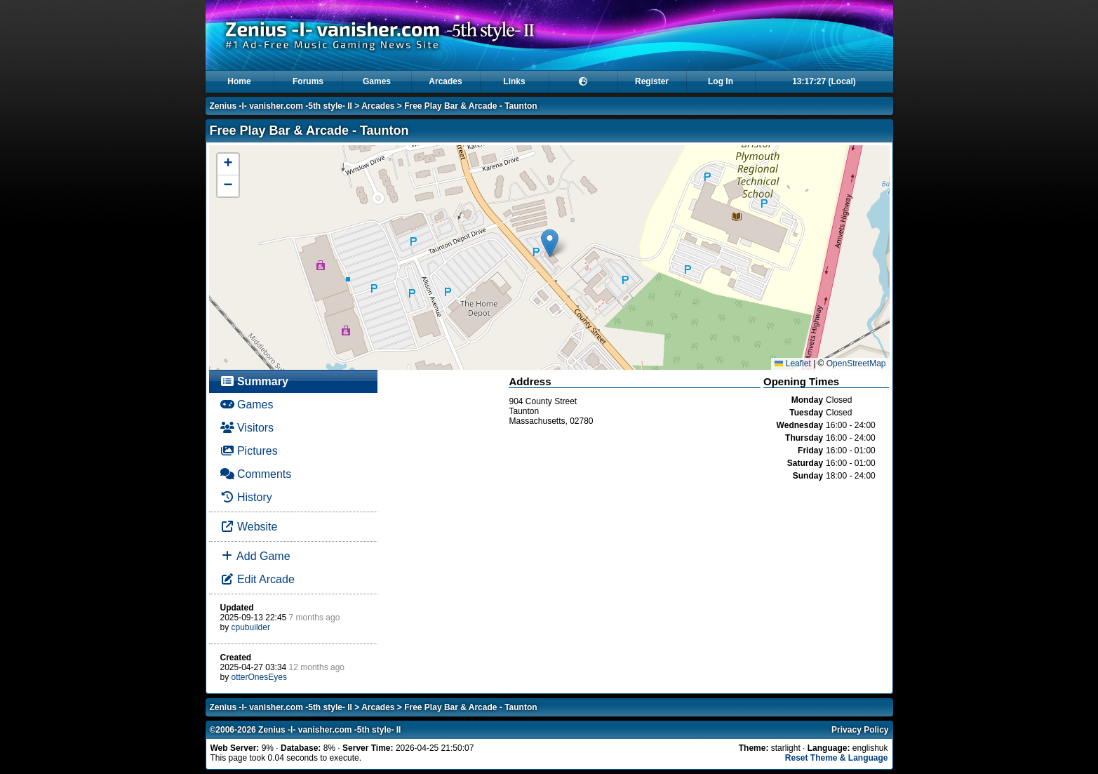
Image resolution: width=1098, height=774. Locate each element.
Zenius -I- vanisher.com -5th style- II (281, 106)
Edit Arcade (257, 579)
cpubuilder (251, 627)
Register (652, 81)
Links (514, 81)
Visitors (247, 428)
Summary (254, 381)
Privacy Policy (859, 730)
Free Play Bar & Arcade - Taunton (470, 106)
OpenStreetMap (856, 363)
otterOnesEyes (259, 677)
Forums (308, 81)
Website (249, 527)
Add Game (255, 556)
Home (238, 81)
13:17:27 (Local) (824, 81)
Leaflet (792, 363)
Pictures (249, 451)
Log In (720, 81)
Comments (256, 474)
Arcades (445, 81)
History (246, 497)
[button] (549, 243)
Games (377, 81)
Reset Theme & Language (836, 758)
